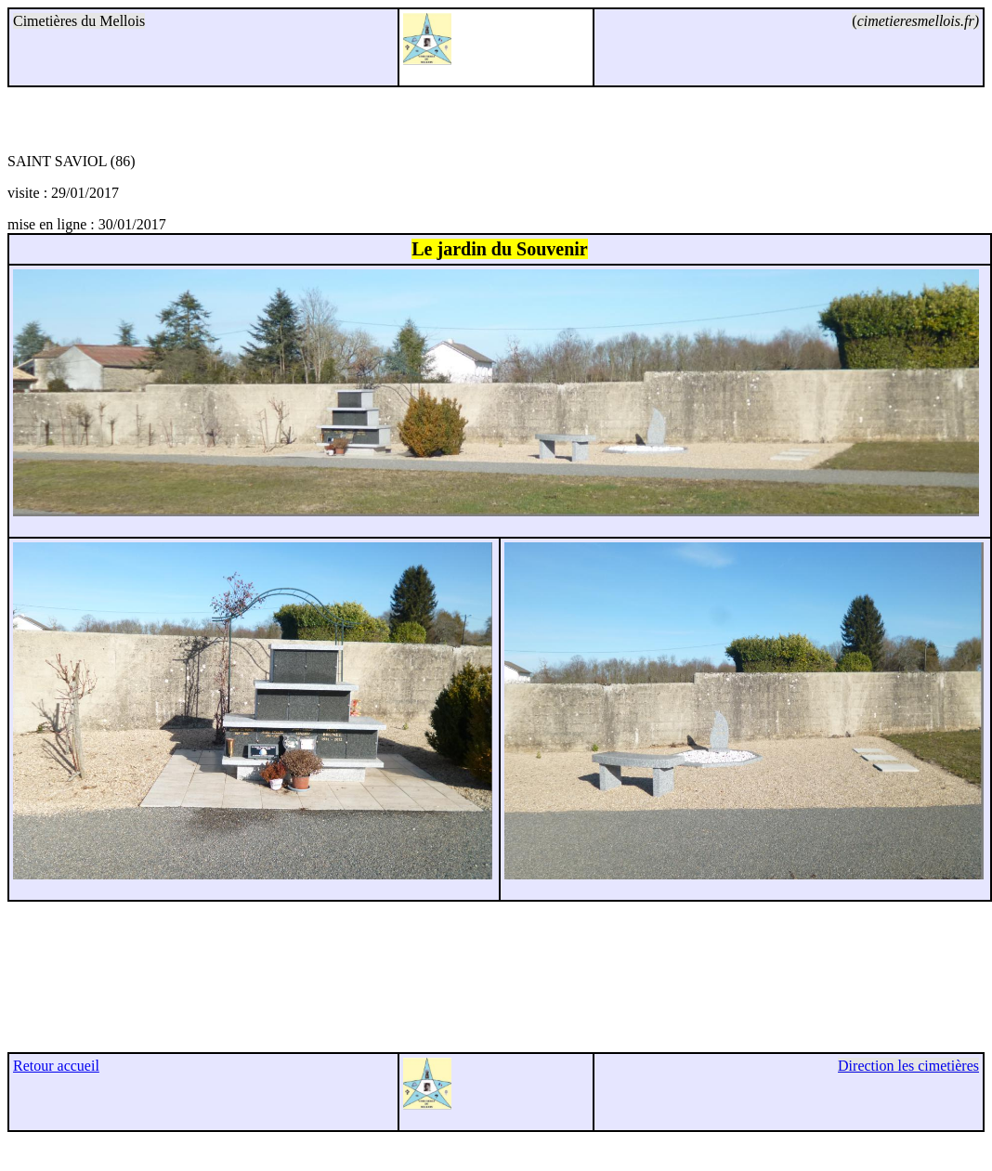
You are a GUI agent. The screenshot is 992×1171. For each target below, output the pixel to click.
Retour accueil (56, 1065)
